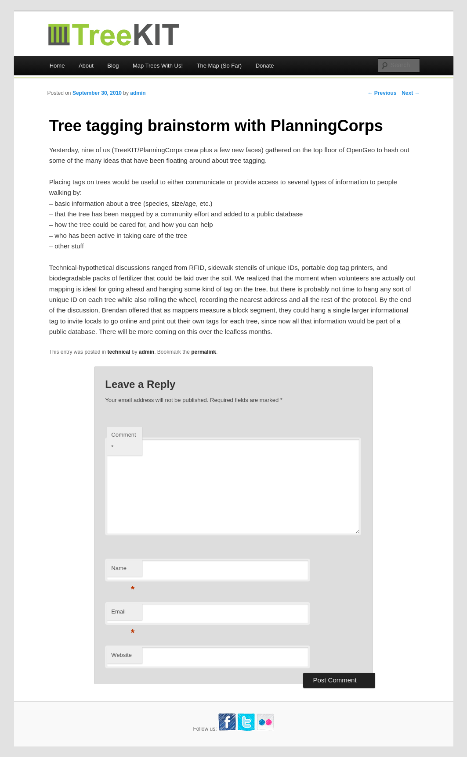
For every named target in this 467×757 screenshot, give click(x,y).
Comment (123, 441)
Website (121, 655)
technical (118, 352)
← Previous (381, 93)
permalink (203, 352)
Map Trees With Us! (158, 65)
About (86, 65)
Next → (411, 93)
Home (57, 65)
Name (122, 571)
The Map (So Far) (219, 65)
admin (137, 93)
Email (122, 614)
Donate (265, 65)
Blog (113, 65)
